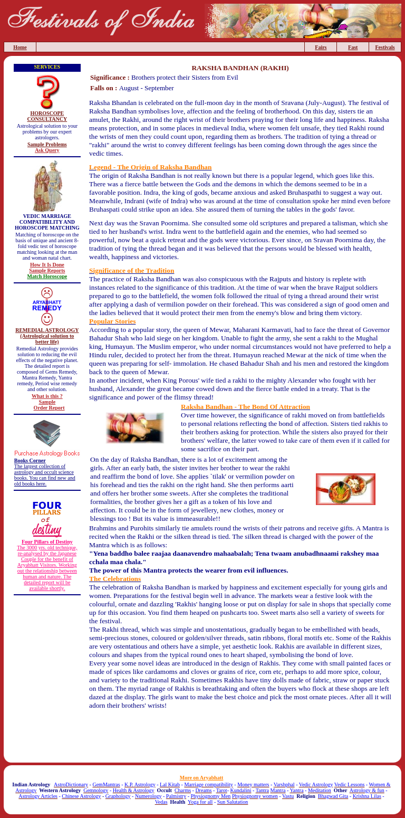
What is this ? (47, 396)
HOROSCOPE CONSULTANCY (47, 116)
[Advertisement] (240, 739)
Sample (47, 402)
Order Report (49, 408)
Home (20, 47)
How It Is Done (47, 265)
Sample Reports (47, 270)
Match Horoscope (47, 276)
